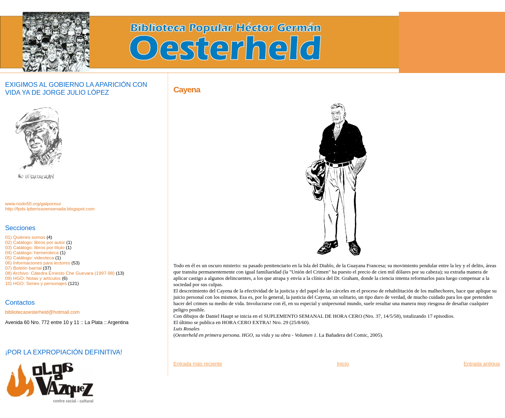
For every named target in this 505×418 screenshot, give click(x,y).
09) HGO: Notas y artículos (33, 278)
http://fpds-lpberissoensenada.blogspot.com (50, 208)
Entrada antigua (482, 364)
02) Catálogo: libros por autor (35, 242)
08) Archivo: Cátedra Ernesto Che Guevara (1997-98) (60, 273)
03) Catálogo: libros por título (34, 247)
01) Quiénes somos (25, 237)
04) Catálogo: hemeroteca (32, 252)
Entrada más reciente (197, 364)
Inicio (343, 364)
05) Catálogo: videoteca (29, 257)
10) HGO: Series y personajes (36, 283)
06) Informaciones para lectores (37, 262)
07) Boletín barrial (23, 267)
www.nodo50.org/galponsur (33, 203)
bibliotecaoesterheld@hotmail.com (42, 312)
